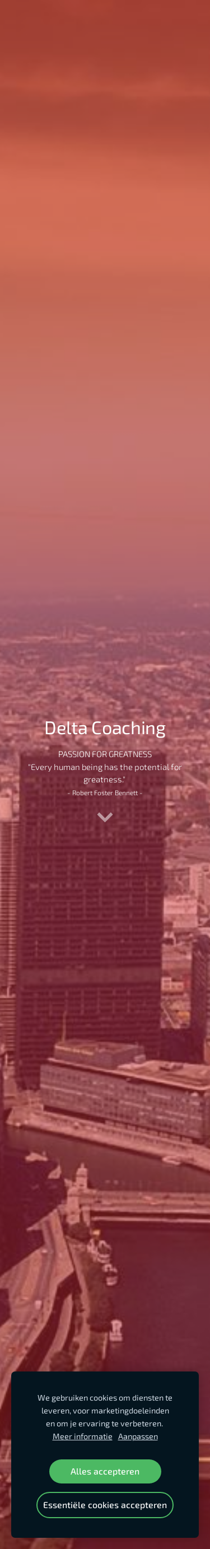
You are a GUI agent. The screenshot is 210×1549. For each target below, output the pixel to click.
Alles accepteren (105, 1471)
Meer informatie (83, 1436)
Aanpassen (138, 1436)
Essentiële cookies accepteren (105, 1504)
